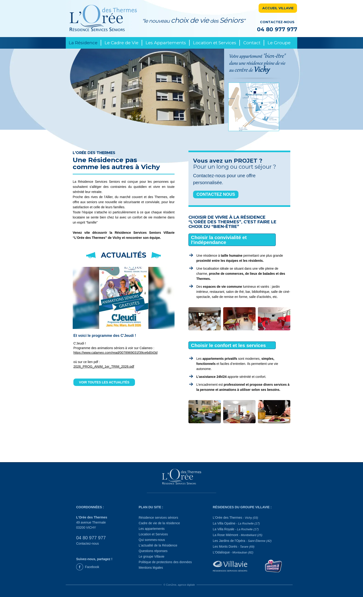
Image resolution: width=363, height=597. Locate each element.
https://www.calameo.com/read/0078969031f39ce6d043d (115, 352)
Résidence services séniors (158, 517)
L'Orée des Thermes (235, 517)
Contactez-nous (87, 543)
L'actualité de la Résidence (158, 545)
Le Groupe (279, 42)
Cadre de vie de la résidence (159, 523)
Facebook (92, 567)
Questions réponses (153, 551)
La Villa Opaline (236, 523)
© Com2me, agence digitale (179, 584)
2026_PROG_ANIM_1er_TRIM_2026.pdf (103, 366)
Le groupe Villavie (151, 556)
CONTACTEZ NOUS (216, 194)
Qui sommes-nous (152, 540)
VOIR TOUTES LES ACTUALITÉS (104, 382)
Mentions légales (151, 567)
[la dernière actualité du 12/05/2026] (124, 295)
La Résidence (83, 42)
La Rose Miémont (237, 535)
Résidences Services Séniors (230, 571)
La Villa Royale (236, 529)
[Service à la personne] (273, 565)
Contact (251, 42)
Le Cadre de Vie (121, 42)
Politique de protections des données (165, 562)
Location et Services (214, 42)
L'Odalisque (233, 552)
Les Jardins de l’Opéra (242, 541)
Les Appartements (166, 42)
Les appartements (152, 529)
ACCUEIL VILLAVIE (278, 8)
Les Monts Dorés (233, 546)
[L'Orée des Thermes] (181, 477)
